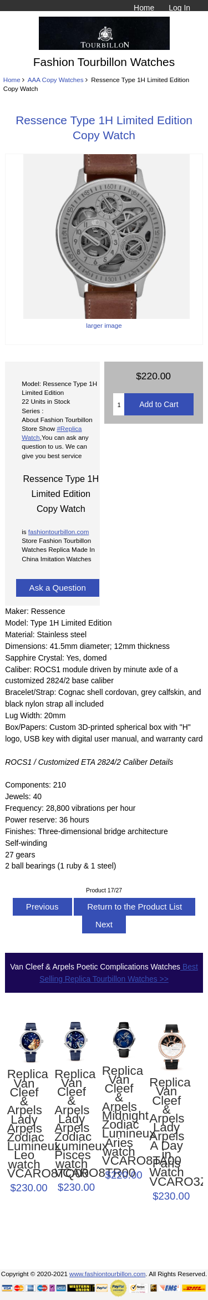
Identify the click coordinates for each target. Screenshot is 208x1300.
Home (144, 7)
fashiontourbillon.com (58, 531)
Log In (179, 7)
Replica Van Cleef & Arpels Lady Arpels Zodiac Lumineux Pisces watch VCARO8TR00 (71, 1124)
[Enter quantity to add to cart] (118, 404)
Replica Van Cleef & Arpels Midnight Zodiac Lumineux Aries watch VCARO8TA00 (119, 1116)
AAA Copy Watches (56, 79)
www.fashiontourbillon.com (107, 1273)
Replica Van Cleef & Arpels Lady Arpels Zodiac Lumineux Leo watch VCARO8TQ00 (24, 1124)
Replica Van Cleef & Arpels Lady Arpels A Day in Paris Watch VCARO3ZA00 (166, 1132)
